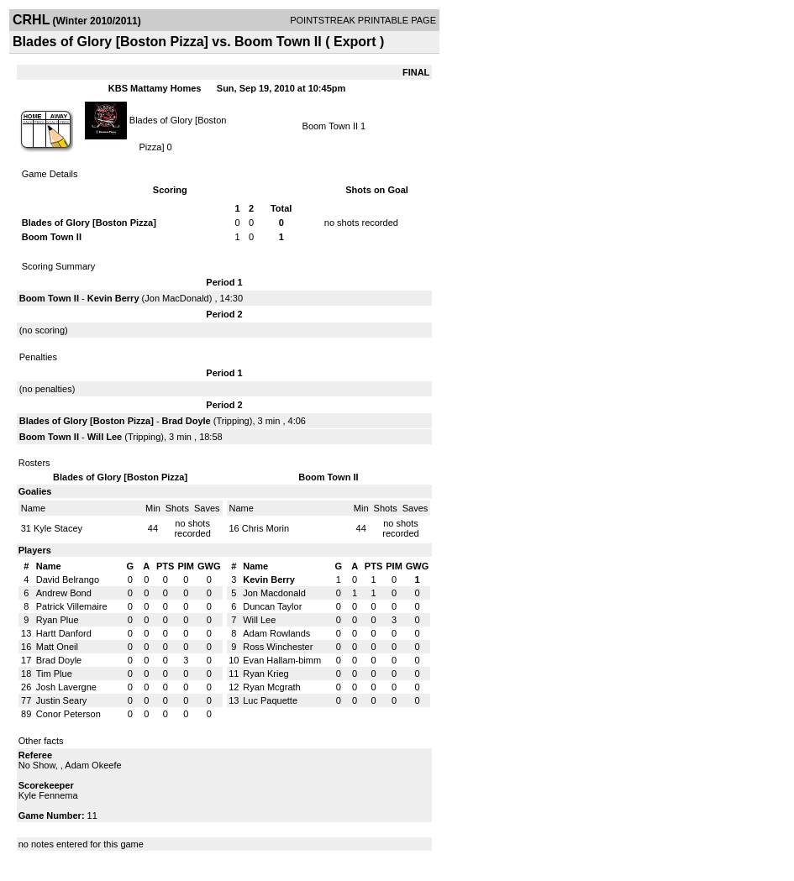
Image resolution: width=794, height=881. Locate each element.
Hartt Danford (64, 633)
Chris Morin (265, 528)
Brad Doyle (186, 421)
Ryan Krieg (265, 674)
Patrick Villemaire (72, 606)
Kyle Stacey (58, 528)
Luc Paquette (270, 700)
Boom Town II (330, 126)
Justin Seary (61, 700)
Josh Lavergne (66, 687)
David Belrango (67, 579)
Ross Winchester (278, 647)
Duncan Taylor (272, 606)
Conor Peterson (68, 714)
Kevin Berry (113, 298)
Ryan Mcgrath (271, 687)
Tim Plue (54, 674)
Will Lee (104, 437)
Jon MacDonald (176, 298)
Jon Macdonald (274, 593)
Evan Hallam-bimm (282, 660)
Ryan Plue (57, 620)
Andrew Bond (64, 593)
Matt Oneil (57, 647)
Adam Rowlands (276, 633)
